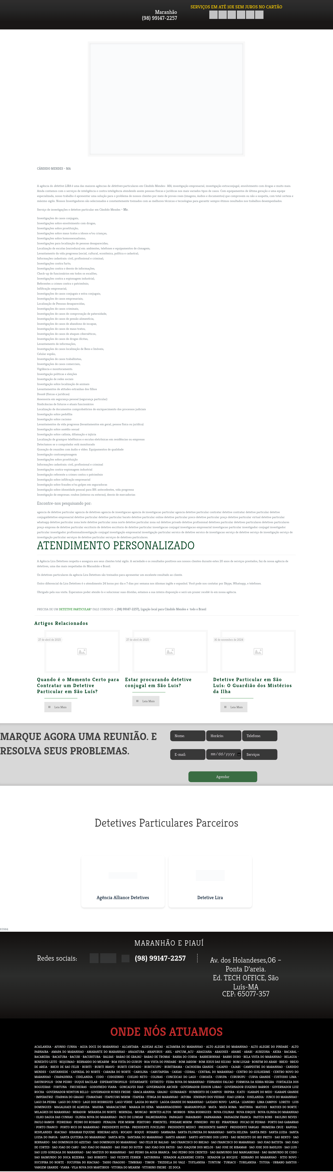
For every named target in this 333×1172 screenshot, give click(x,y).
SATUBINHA (152, 1158)
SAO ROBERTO (97, 1158)
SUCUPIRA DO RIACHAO (83, 1163)
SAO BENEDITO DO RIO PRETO (251, 1138)
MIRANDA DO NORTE (102, 1113)
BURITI (87, 1067)
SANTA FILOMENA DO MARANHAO (201, 1133)
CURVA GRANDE (259, 1078)
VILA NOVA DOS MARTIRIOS (90, 1168)
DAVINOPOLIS (44, 1083)
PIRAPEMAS (230, 1123)
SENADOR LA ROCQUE (222, 1158)
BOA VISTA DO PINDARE (160, 1062)
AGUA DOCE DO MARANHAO (99, 1047)
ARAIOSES (221, 1052)
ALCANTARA (130, 1047)
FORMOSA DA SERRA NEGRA (255, 1083)
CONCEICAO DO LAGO (181, 1078)
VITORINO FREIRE (154, 1168)
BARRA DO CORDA (185, 1057)
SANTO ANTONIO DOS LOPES (208, 1138)
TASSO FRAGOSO (113, 1163)
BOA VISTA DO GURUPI (126, 1062)
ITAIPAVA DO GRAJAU (69, 1098)
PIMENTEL (160, 1123)
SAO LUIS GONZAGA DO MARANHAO (59, 1153)
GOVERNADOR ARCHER (161, 1088)
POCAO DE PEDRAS (252, 1123)
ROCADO (126, 1133)
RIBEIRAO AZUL (107, 1133)
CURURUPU (237, 1078)
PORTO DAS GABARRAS (283, 1123)
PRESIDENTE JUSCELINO (148, 1128)
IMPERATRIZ (44, 1098)
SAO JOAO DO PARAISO (96, 1148)
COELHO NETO (137, 1078)
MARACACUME (116, 1108)
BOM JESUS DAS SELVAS (215, 1062)
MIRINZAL (126, 1113)
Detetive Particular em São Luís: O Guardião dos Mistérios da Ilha (252, 685)
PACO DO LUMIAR (131, 1118)
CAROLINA (141, 1073)
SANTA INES (258, 1133)
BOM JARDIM (187, 1062)
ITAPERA (138, 1098)
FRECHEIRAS (78, 1088)
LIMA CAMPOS (267, 1103)
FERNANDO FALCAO (220, 1083)
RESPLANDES (43, 1133)
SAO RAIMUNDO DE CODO (279, 1153)
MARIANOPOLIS (195, 1108)
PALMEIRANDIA (156, 1118)
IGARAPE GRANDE (287, 1093)
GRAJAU (162, 1093)
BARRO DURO (232, 1057)
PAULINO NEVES (286, 1118)
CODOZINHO (115, 1078)
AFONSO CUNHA (65, 1047)
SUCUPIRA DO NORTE (49, 1163)
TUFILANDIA (196, 1163)
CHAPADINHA (63, 1078)
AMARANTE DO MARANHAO (106, 1052)
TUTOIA (264, 1163)
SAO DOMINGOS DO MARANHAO (115, 1143)
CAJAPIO (222, 1067)
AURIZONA (262, 1052)
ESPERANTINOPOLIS (113, 1083)
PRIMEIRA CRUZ (272, 1128)
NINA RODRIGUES (199, 1113)
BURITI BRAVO (105, 1067)
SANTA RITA (116, 1138)
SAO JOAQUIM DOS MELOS (195, 1148)
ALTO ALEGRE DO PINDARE (269, 1047)
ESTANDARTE (139, 1083)
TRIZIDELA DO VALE (171, 1163)
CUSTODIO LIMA (285, 1078)
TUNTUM (214, 1163)
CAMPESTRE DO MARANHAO (263, 1067)
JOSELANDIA (255, 1098)
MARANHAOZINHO (169, 1108)
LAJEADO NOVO (216, 1103)
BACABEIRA (42, 1057)
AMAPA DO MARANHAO (67, 1052)
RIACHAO (60, 1133)
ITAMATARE (94, 1098)
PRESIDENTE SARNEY (213, 1128)
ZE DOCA (174, 1168)
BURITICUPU (152, 1067)
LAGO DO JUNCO (69, 1103)
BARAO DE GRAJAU (128, 1057)
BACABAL (290, 1052)
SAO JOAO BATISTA (270, 1143)
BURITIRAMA (173, 1067)
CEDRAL (190, 1073)
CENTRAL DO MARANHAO (216, 1073)
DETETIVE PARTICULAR (74, 609)
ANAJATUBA (136, 1052)
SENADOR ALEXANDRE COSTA (183, 1158)
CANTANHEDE (58, 1073)
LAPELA (234, 1103)
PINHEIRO (201, 1123)
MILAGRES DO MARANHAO (52, 1113)
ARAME (236, 1052)
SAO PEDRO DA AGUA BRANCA (149, 1153)
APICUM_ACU (184, 1052)
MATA (212, 1108)
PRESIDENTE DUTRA (115, 1128)
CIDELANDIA (84, 1078)
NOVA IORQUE (245, 1113)
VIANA (64, 1168)
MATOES (261, 1108)
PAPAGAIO (176, 1118)
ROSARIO (152, 1133)
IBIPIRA (229, 1093)
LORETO (284, 1103)
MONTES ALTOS (160, 1113)
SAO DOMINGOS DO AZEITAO (71, 1143)
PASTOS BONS (262, 1118)
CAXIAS (176, 1073)
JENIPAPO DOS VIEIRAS (208, 1098)
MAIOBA (98, 1108)
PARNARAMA (213, 1118)
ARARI (248, 1052)
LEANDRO (248, 1103)
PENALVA (109, 1123)
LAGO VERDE (123, 1103)
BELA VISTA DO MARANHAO (263, 1057)
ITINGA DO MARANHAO (162, 1098)
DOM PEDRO (63, 1083)
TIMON (149, 1163)
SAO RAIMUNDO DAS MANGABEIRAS (234, 1153)
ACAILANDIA (43, 1047)
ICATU (241, 1093)
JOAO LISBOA (235, 1098)
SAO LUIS (290, 1148)
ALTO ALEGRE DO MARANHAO (227, 1047)
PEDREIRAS (64, 1123)
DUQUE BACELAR (86, 1083)
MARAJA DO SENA (141, 1108)
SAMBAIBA (168, 1133)
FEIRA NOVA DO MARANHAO (185, 1083)
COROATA (205, 1078)
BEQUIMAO (67, 1062)
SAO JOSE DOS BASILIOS (265, 1148)
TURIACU (230, 1163)
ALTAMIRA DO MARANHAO (184, 1047)
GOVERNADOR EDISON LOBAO (201, 1088)
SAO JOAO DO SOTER (129, 1148)
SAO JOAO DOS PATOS (160, 1148)
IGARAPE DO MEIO (259, 1093)
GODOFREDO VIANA (103, 1088)
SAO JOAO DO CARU (65, 1148)
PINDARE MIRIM (181, 1123)
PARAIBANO (194, 1118)
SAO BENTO (283, 1138)
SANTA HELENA (237, 1133)
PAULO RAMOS (44, 1123)
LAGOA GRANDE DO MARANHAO (181, 1103)
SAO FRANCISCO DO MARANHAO (233, 1143)
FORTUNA (60, 1088)
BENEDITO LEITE (46, 1062)
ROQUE (139, 1133)
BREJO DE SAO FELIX (64, 1067)
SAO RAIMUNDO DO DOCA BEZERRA (59, 1158)
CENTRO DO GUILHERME (253, 1073)
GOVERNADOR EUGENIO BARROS (246, 1088)
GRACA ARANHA (144, 1093)
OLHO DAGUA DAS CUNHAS (54, 1118)
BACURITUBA (91, 1057)
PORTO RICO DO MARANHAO (79, 1128)
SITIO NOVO (288, 1158)
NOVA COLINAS (224, 1113)
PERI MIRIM (126, 1123)
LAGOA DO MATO (146, 1103)
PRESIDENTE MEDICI (182, 1128)
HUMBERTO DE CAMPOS (205, 1093)
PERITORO (144, 1123)
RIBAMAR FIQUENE (82, 1133)
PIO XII (215, 1123)
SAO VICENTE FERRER (125, 1158)
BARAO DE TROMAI (157, 1057)
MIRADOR (79, 1113)
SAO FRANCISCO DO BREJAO (190, 1143)
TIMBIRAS (135, 1163)
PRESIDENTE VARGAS (244, 1128)
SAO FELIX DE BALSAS (154, 1143)
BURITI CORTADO (129, 1067)
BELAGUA (290, 1057)
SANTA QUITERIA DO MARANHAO (83, 1138)
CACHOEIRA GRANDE (199, 1067)
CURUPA (221, 1078)
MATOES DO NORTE (283, 1108)
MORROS (179, 1113)
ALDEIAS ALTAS (152, 1047)
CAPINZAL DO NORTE (85, 1073)
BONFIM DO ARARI (264, 1062)
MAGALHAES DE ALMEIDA (71, 1108)
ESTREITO (157, 1083)
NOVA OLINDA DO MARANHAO (278, 1113)
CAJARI (235, 1067)
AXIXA (277, 1052)
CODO (100, 1078)
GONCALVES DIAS (131, 1088)
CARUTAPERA (160, 1073)
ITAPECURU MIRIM (117, 1098)
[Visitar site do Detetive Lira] (210, 882)
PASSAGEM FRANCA (237, 1118)
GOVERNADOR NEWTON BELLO (67, 1093)
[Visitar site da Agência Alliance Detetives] (123, 882)
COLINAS (157, 1078)
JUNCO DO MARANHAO (281, 1098)
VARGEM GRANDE (46, 1168)
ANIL (168, 1052)
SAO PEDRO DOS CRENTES (190, 1153)
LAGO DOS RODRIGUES (98, 1103)
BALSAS (108, 1057)
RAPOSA (291, 1128)
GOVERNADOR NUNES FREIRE (111, 1093)
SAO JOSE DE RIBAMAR (231, 1148)
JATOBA (186, 1098)
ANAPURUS (155, 1052)
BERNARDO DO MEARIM (93, 1062)
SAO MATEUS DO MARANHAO (106, 1153)
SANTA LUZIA (278, 1133)
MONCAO (141, 1113)
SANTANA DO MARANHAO (145, 1138)
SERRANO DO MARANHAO (259, 1158)
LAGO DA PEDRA (45, 1103)
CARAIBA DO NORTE (117, 1073)
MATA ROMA (228, 1108)
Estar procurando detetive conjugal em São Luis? (158, 682)
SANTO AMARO (175, 1138)
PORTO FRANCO (47, 1128)
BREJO (283, 1062)
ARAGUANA (204, 1052)
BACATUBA (60, 1057)
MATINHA (246, 1108)
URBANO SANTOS (285, 1163)
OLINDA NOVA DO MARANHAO (96, 1118)
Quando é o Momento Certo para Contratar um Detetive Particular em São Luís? (78, 685)
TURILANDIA (247, 1163)
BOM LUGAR (241, 1062)
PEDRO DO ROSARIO (87, 1123)
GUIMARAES (178, 1093)
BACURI (75, 1057)
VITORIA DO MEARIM (125, 1168)
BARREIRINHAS (210, 1057)
